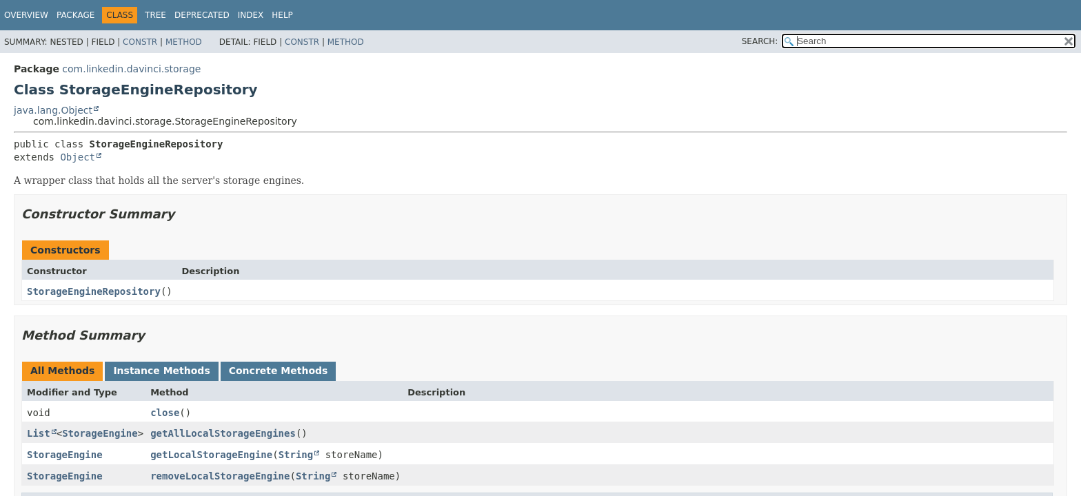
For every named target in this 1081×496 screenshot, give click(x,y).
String (296, 454)
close (164, 412)
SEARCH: (760, 41)
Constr (140, 42)
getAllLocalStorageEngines (223, 433)
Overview (26, 15)
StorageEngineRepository (94, 291)
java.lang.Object (53, 110)
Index (251, 15)
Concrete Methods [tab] (278, 370)
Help (282, 15)
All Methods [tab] (62, 370)
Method (183, 42)
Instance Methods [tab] (161, 370)
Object (77, 157)
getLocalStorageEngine (211, 454)
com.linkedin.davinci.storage (131, 68)
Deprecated (202, 15)
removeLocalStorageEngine (220, 476)
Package (75, 15)
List (38, 433)
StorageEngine (100, 433)
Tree (155, 15)
